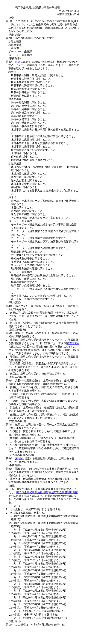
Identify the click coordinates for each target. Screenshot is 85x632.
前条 (17, 61)
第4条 (18, 458)
